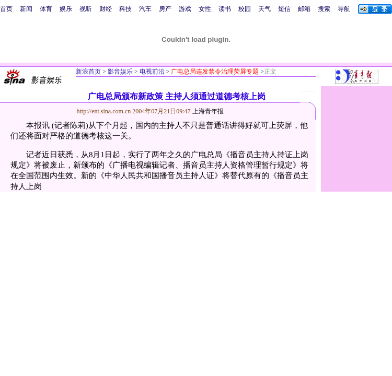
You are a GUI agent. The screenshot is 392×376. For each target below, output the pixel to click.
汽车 (145, 9)
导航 (344, 9)
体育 (46, 9)
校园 (244, 9)
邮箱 (304, 9)
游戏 (185, 9)
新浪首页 (88, 71)
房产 (165, 9)
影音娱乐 (120, 71)
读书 (224, 9)
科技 (125, 9)
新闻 (26, 9)
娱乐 (66, 9)
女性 (205, 9)
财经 (105, 9)
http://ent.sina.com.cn (105, 111)
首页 (6, 9)
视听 (85, 9)
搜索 (324, 9)
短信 (284, 9)
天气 (264, 9)
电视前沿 (151, 71)
